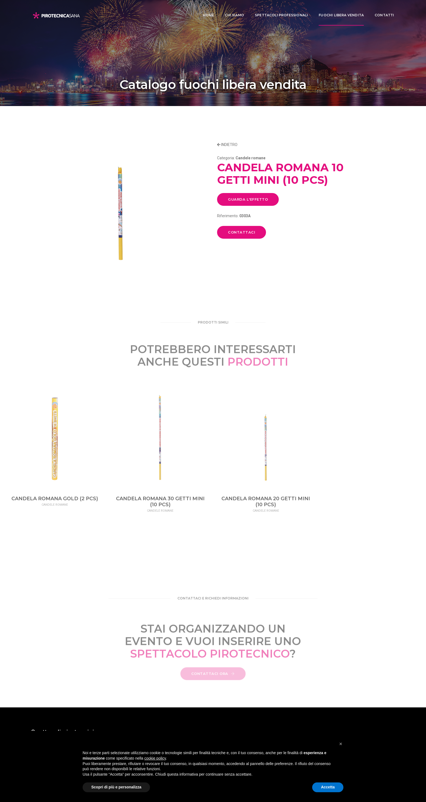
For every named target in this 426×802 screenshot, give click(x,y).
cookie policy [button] (155, 758)
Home (205, 10)
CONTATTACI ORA (213, 678)
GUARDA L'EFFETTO (248, 199)
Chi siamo (231, 10)
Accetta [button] (328, 787)
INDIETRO (227, 144)
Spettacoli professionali (278, 10)
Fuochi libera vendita (338, 10)
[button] (340, 743)
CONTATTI (381, 10)
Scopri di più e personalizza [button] (116, 787)
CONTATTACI (241, 232)
